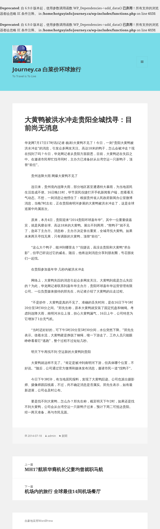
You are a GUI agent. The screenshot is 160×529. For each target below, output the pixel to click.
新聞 (64, 436)
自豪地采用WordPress (39, 521)
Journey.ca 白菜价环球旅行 (46, 69)
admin (52, 436)
